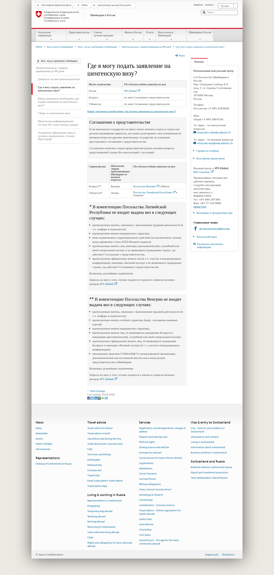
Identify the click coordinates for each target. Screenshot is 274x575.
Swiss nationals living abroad (103, 532)
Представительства (79, 36)
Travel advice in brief (98, 433)
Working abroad (96, 516)
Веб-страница (203, 172)
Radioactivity (94, 465)
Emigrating (93, 506)
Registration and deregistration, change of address (162, 430)
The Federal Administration (56, 5)
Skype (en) (199, 206)
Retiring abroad (96, 521)
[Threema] (99, 397)
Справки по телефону (207, 150)
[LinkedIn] (96, 397)
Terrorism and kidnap (99, 454)
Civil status (145, 535)
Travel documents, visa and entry (105, 444)
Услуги (150, 36)
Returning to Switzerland (101, 527)
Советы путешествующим (107, 36)
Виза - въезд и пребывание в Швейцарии (97, 46)
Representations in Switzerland (104, 500)
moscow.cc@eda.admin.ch (214, 132)
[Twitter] (92, 397)
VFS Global (132, 91)
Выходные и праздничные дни (214, 212)
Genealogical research (151, 494)
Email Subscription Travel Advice (105, 480)
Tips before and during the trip (104, 438)
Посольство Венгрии (146, 186)
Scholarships (146, 500)
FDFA (84, 5)
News (39, 428)
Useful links (145, 519)
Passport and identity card (153, 437)
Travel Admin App (97, 486)
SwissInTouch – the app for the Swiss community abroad (159, 542)
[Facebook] (89, 397)
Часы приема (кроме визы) (210, 158)
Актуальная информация (51, 36)
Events (39, 438)
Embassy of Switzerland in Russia (54, 464)
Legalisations (146, 463)
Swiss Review (146, 524)
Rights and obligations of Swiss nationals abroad (109, 544)
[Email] (106, 397)
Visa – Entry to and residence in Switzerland (208, 430)
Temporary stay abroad (99, 511)
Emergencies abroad (150, 452)
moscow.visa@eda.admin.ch (215, 143)
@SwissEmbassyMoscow (214, 229)
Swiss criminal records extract (155, 489)
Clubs (90, 537)
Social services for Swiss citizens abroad (160, 458)
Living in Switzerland (202, 442)
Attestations (145, 468)
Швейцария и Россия (200, 36)
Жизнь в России (133, 36)
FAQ (89, 449)
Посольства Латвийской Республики (154, 192)
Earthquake (93, 459)
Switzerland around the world (114, 5)
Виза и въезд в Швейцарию (171, 36)
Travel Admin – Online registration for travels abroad (160, 512)
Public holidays (44, 444)
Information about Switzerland (208, 447)
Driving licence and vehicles (154, 447)
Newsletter (42, 433)
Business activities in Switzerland (209, 452)
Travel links (93, 475)
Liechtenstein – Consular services (157, 505)
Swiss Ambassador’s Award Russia (209, 477)
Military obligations (150, 484)
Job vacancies (43, 449)
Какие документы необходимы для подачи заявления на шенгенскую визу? (131, 111)
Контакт (197, 61)
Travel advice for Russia (100, 428)
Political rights (147, 442)
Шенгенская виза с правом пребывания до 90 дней (146, 46)
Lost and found (147, 479)
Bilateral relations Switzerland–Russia (211, 467)
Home (39, 46)
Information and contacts (205, 437)
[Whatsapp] (103, 397)
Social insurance (148, 473)
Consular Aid (94, 470)
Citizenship (145, 529)
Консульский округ (206, 236)
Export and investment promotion (209, 472)
